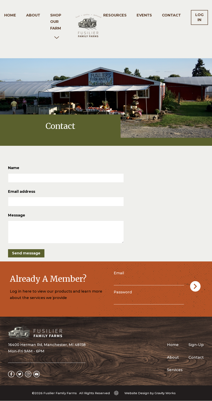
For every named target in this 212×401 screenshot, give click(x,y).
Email (119, 273)
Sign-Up (196, 345)
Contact (171, 15)
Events (144, 15)
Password (123, 292)
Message (16, 215)
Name (13, 168)
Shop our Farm (55, 22)
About (33, 15)
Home (10, 15)
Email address (21, 191)
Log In (199, 17)
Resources (115, 15)
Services (174, 370)
